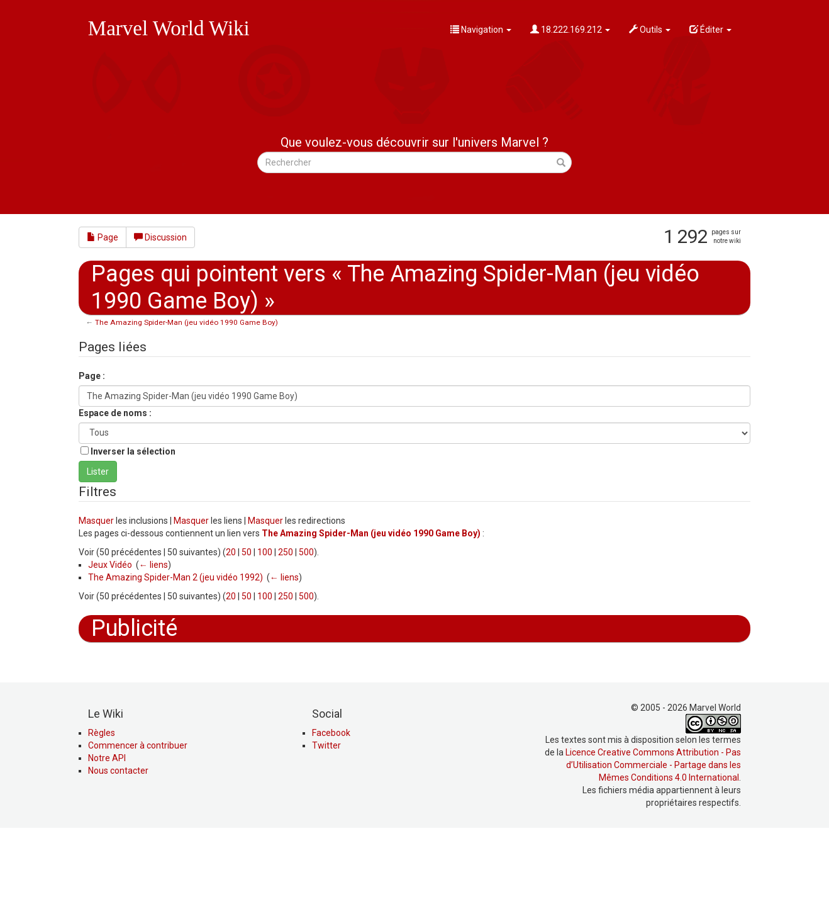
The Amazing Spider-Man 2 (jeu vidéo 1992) (175, 577)
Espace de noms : (115, 413)
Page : (92, 376)
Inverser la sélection (133, 451)
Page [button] (102, 237)
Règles (101, 818)
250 (285, 552)
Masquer (96, 521)
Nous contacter (118, 856)
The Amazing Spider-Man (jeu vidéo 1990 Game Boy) (186, 322)
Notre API (107, 843)
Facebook (331, 818)
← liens (153, 565)
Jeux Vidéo (110, 565)
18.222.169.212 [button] (570, 30)
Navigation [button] (480, 30)
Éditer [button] (710, 30)
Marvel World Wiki (169, 28)
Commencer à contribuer (137, 830)
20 (231, 552)
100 (264, 552)
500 (306, 552)
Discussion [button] (160, 237)
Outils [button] (649, 30)
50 (247, 552)
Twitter (326, 830)
